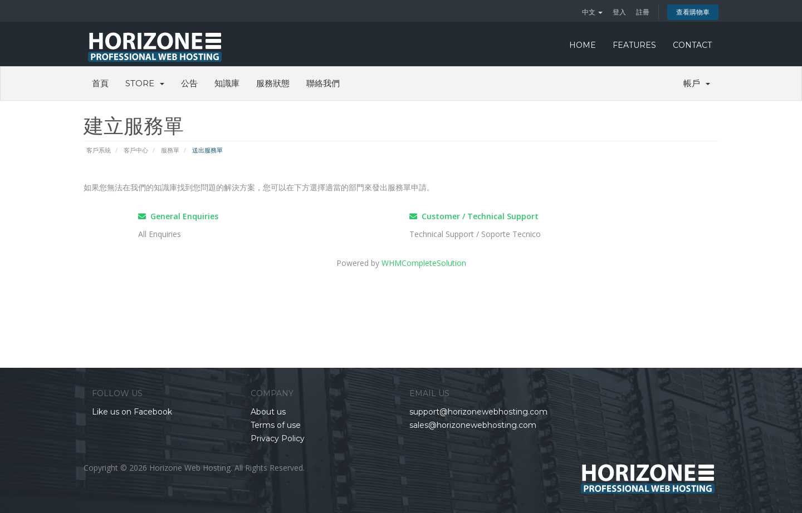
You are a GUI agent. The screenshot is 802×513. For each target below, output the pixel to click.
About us (268, 412)
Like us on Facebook (132, 412)
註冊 (642, 12)
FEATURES (634, 45)
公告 (189, 83)
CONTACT (692, 45)
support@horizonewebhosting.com (478, 412)
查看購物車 (693, 12)
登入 (619, 12)
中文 (592, 12)
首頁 (100, 83)
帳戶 (696, 83)
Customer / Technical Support (474, 216)
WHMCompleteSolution (424, 263)
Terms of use (276, 425)
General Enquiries (178, 216)
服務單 (170, 150)
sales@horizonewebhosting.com (472, 425)
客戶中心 (136, 150)
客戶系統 (98, 150)
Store (144, 83)
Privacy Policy (278, 438)
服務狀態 (273, 83)
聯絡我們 (323, 83)
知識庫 (226, 83)
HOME (582, 45)
